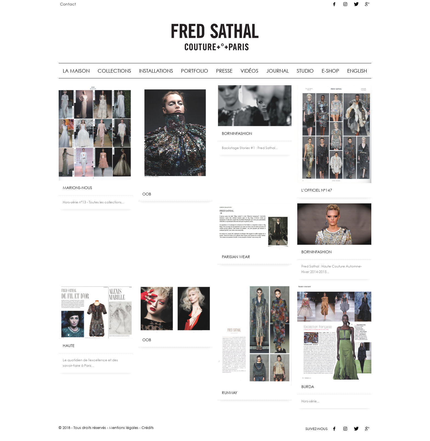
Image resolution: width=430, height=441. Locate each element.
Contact (68, 4)
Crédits (148, 427)
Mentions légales (123, 427)
